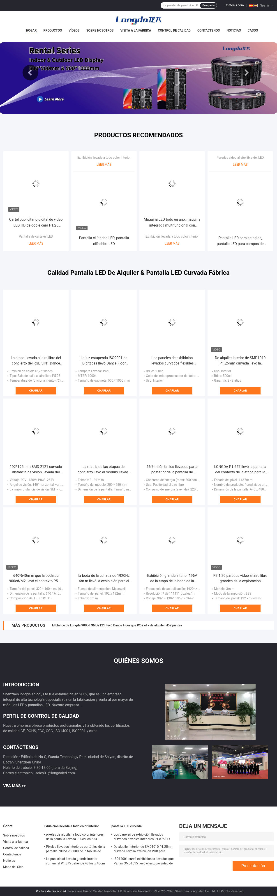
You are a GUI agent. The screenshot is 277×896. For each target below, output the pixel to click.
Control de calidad (174, 30)
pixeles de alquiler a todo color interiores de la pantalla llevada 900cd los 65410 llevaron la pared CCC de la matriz (75, 837)
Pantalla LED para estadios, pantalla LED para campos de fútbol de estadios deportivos (240, 241)
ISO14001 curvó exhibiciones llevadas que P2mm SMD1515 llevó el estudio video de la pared (144, 861)
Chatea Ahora (234, 5)
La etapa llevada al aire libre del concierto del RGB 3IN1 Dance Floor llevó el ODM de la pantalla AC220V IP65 (36, 361)
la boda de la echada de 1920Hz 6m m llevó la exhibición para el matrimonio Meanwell (103, 578)
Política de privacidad (51, 891)
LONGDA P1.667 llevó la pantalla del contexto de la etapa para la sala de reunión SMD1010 (240, 470)
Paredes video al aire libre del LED (240, 157)
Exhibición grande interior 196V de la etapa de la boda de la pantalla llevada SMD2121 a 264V (172, 578)
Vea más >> (14, 785)
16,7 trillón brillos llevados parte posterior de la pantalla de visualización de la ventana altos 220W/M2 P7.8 (172, 470)
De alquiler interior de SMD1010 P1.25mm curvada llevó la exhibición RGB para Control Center (240, 361)
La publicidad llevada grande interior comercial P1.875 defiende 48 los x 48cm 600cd (75, 861)
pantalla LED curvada (126, 826)
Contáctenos (208, 30)
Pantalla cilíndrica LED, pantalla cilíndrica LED (104, 241)
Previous (30, 72)
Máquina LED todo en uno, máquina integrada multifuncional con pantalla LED (172, 222)
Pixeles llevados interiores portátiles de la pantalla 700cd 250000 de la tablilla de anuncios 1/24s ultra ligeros (75, 849)
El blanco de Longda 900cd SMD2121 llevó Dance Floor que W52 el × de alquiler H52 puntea (117, 625)
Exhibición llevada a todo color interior (104, 157)
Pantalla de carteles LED (36, 236)
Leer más (35, 243)
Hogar (31, 30)
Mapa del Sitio (13, 867)
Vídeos (74, 30)
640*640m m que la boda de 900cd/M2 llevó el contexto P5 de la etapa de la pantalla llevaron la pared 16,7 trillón (36, 578)
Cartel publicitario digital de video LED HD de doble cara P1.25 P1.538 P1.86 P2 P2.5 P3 (35, 222)
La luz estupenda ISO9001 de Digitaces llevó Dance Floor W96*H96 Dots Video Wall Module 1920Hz (104, 361)
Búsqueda (208, 5)
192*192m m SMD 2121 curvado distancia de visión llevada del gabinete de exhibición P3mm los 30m (35, 470)
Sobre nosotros (100, 30)
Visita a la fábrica (135, 30)
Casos (253, 30)
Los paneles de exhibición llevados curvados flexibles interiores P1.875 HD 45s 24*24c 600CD (172, 361)
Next (246, 72)
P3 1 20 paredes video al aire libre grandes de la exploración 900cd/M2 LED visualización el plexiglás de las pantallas (240, 578)
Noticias (233, 30)
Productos (52, 30)
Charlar (35, 390)
